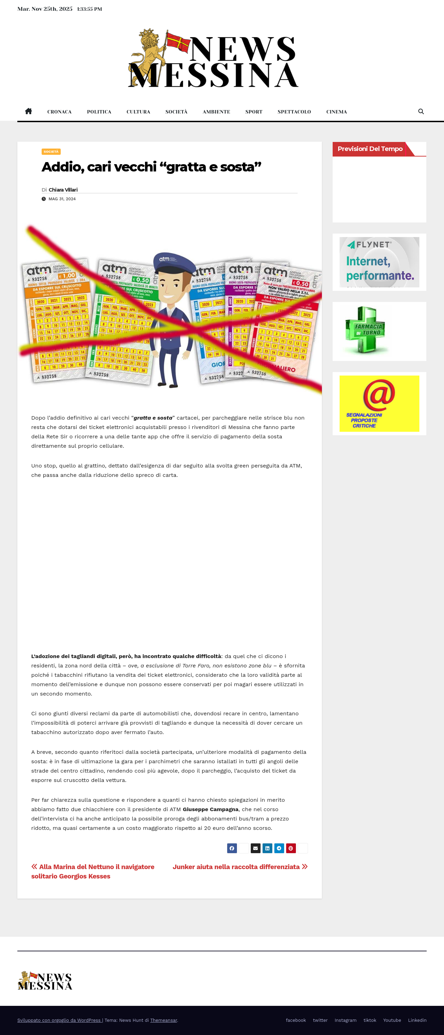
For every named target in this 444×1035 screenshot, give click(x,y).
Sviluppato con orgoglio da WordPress (59, 1020)
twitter (320, 1020)
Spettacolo (294, 112)
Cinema (336, 112)
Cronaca (60, 112)
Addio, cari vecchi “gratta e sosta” (151, 167)
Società (176, 112)
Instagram (346, 1020)
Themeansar (163, 1020)
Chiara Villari (63, 190)
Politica (99, 112)
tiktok (370, 1020)
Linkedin (417, 1020)
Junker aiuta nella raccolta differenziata (240, 867)
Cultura (138, 112)
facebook (296, 1020)
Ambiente (216, 112)
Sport (254, 112)
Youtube (392, 1020)
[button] (421, 111)
